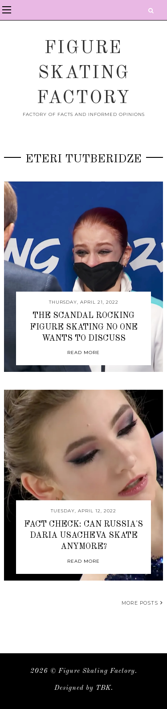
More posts (142, 603)
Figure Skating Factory (83, 73)
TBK (103, 688)
